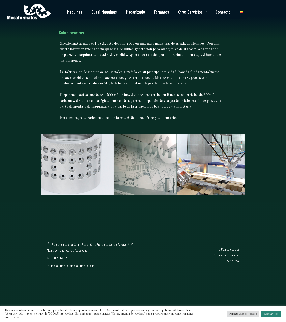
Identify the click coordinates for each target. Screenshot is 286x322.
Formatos (161, 12)
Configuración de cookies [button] (243, 314)
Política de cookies (228, 249)
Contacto (223, 12)
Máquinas (74, 12)
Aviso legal (233, 261)
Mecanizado (135, 12)
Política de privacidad (226, 255)
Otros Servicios (190, 12)
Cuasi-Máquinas (104, 12)
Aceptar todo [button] (271, 314)
